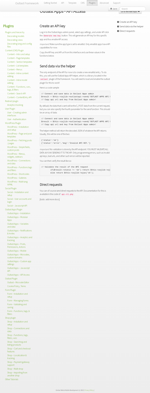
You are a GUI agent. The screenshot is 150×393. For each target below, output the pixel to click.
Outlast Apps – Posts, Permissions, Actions (16, 245)
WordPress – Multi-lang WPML (17, 183)
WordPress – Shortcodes (18, 174)
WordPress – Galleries (16, 177)
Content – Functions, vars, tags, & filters (19, 88)
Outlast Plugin (11, 278)
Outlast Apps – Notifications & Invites (19, 232)
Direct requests (126, 31)
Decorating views (15, 40)
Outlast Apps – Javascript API (18, 269)
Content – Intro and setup (18, 54)
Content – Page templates (18, 58)
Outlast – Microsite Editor (18, 282)
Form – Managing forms (17, 300)
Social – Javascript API (17, 205)
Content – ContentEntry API (19, 97)
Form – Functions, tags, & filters (18, 312)
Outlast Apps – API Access (18, 274)
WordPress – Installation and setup (18, 128)
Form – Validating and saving (17, 306)
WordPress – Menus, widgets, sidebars (16, 155)
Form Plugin (10, 290)
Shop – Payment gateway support (18, 363)
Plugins (92, 2)
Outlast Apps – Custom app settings (19, 263)
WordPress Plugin (13, 123)
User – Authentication (16, 119)
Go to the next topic (130, 11)
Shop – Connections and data (18, 330)
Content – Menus (14, 69)
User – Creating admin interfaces (17, 114)
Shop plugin (10, 317)
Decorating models (15, 36)
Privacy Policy (89, 390)
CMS (83, 2)
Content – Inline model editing (17, 81)
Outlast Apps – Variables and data (17, 225)
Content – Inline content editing (17, 75)
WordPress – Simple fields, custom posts (18, 148)
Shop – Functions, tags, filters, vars (17, 336)
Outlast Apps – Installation (18, 213)
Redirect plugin (11, 101)
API (62, 2)
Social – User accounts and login (19, 200)
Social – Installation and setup (17, 193)
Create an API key (127, 21)
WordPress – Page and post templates (19, 135)
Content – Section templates (19, 61)
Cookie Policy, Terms (16, 286)
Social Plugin (11, 188)
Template (72, 2)
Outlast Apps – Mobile (16, 250)
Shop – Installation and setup (17, 323)
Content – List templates (17, 65)
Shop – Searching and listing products (17, 343)
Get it (113, 8)
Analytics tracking (15, 105)
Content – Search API (16, 93)
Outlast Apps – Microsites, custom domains (18, 256)
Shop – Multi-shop (15, 368)
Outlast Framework (27, 3)
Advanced (104, 2)
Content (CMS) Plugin (14, 50)
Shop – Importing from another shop (17, 374)
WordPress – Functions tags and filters (19, 169)
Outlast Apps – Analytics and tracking (19, 239)
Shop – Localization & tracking (17, 357)
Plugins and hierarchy (14, 32)
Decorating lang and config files (19, 45)
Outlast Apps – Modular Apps (17, 218)
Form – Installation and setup (17, 295)
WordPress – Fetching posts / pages (19, 142)
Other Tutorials (11, 379)
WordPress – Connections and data (18, 162)
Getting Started (50, 2)
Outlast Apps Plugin (13, 209)
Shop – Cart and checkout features (18, 350)
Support (116, 2)
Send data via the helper (130, 26)
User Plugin (10, 108)
